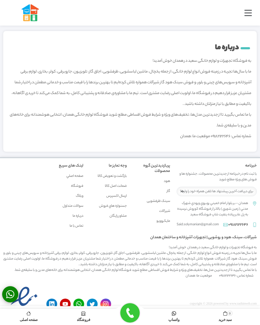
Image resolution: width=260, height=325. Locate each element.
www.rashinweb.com (243, 303)
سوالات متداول (73, 206)
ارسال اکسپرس (116, 196)
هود (167, 181)
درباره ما (78, 216)
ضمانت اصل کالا (116, 186)
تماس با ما (76, 226)
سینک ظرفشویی (158, 201)
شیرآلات (164, 211)
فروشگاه (77, 186)
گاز (168, 191)
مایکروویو (163, 221)
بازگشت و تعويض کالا (112, 176)
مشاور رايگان (118, 216)
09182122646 (238, 225)
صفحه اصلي (74, 176)
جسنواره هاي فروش (113, 206)
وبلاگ (79, 196)
